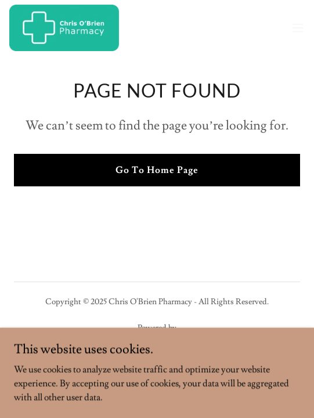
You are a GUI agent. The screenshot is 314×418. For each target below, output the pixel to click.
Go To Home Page (157, 170)
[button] (297, 27)
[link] (64, 28)
